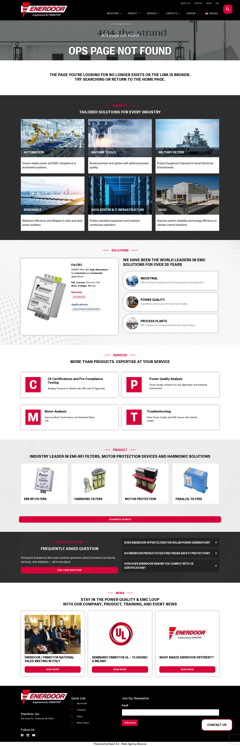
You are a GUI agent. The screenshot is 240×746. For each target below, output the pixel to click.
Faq (217, 3)
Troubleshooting (159, 411)
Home (112, 24)
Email (126, 705)
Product (134, 13)
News (209, 3)
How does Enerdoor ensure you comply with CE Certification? (170, 565)
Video (80, 716)
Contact (198, 3)
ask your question (69, 570)
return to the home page (138, 79)
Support (193, 13)
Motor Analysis (55, 411)
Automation (79, 297)
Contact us (217, 725)
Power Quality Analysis (165, 379)
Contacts (173, 13)
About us (185, 3)
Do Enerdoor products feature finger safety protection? (170, 553)
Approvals (82, 703)
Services (153, 13)
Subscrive (129, 722)
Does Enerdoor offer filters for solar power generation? (170, 542)
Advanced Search (120, 519)
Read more (52, 669)
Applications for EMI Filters (86, 309)
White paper (83, 722)
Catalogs (81, 709)
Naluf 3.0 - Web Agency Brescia (127, 744)
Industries (114, 13)
